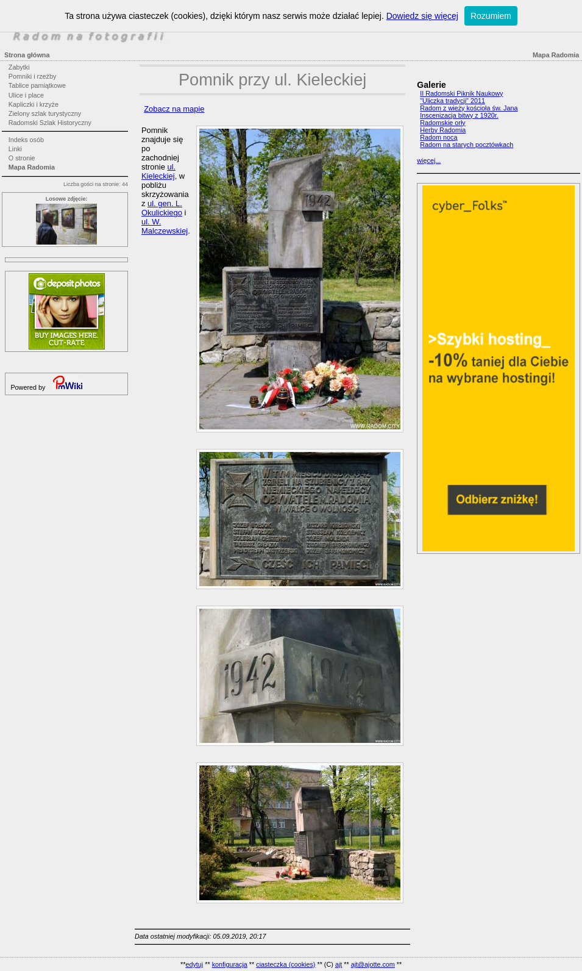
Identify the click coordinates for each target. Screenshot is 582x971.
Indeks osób (26, 139)
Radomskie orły (442, 122)
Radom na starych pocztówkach (466, 144)
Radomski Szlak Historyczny (50, 122)
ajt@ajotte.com (373, 964)
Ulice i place (26, 95)
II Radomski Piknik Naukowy (461, 93)
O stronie (22, 158)
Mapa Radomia (32, 167)
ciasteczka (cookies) (285, 964)
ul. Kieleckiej (158, 171)
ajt (338, 964)
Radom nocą (438, 137)
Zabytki (19, 67)
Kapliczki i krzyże (34, 104)
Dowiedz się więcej (422, 16)
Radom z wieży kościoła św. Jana (468, 108)
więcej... (429, 160)
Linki (15, 148)
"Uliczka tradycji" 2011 (452, 100)
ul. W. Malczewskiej (164, 226)
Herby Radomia (443, 130)
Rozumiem (490, 16)
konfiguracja (229, 964)
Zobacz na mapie (174, 108)
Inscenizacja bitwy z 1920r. (459, 115)
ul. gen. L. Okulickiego (161, 208)
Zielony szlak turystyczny (45, 113)
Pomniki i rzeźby (33, 76)
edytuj (194, 964)
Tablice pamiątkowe (37, 85)
